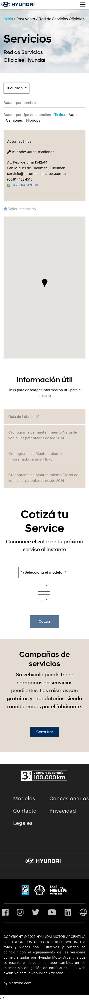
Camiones (14, 120)
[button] (45, 283)
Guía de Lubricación (25, 416)
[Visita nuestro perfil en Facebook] (5, 913)
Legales (23, 823)
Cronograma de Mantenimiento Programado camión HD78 (35, 456)
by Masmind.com (17, 983)
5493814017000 (22, 185)
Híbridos (33, 120)
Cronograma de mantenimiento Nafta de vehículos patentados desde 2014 (42, 435)
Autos (73, 114)
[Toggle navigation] (82, 4)
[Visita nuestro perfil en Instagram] (20, 913)
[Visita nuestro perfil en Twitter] (35, 913)
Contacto (25, 811)
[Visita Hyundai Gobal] (83, 913)
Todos (59, 114)
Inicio (8, 19)
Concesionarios (69, 798)
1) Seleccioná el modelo (41, 572)
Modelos (24, 798)
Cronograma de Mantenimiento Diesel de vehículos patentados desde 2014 (43, 478)
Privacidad (62, 811)
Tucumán (14, 88)
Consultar (44, 732)
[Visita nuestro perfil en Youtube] (52, 913)
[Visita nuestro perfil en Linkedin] (68, 913)
